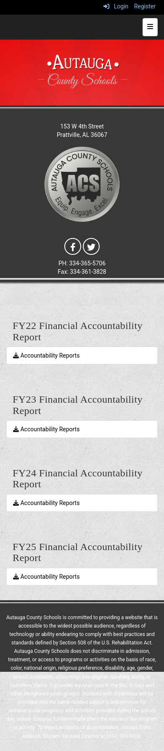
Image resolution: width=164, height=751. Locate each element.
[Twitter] (91, 246)
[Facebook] (72, 246)
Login (115, 6)
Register (145, 6)
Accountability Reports (46, 355)
